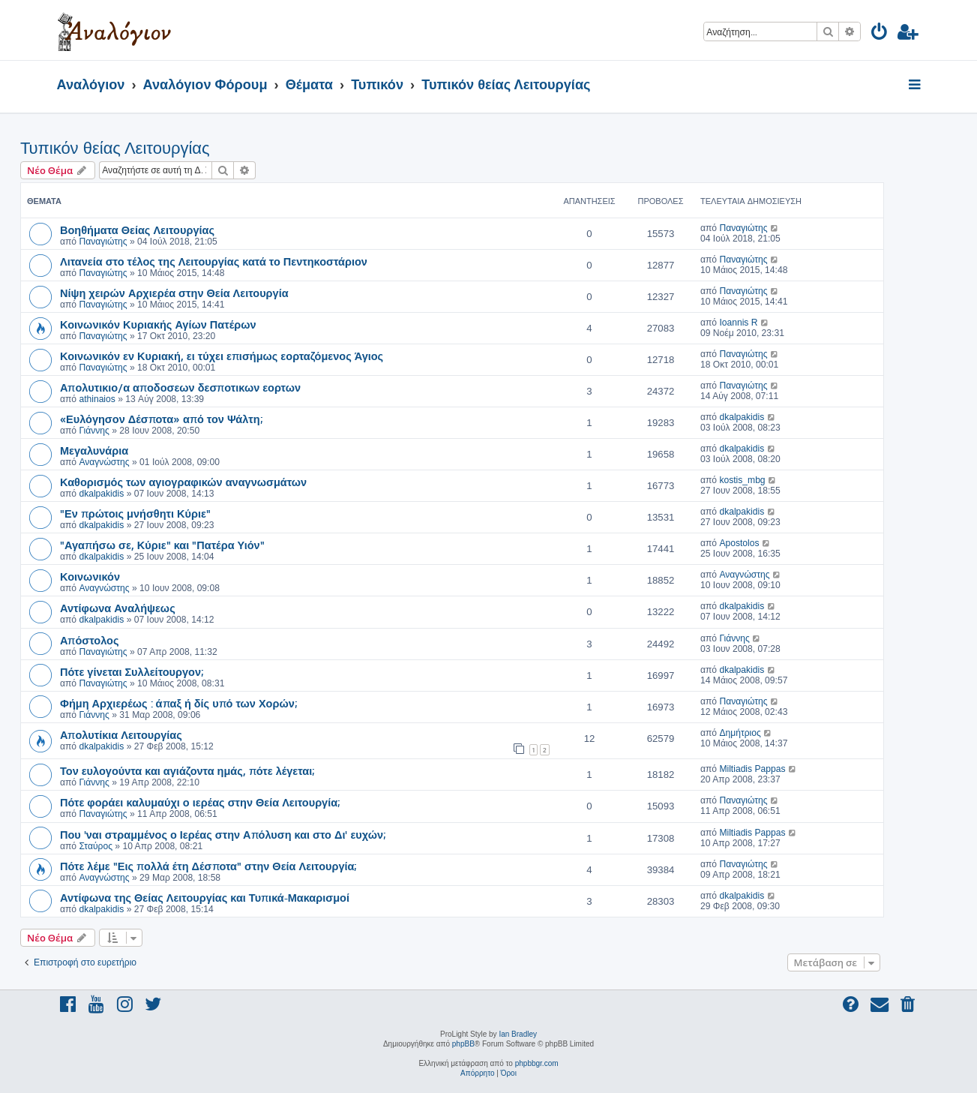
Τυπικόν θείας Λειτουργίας (115, 148)
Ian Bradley (518, 1034)
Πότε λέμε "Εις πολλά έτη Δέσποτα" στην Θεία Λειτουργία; (208, 865)
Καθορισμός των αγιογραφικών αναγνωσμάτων (183, 481)
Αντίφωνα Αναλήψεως (117, 607)
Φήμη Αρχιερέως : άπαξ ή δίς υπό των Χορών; (178, 703)
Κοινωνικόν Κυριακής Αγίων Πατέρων (158, 324)
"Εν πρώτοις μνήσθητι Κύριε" (135, 513)
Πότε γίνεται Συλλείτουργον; (131, 671)
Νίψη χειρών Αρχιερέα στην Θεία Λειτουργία (174, 292)
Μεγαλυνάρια (94, 450)
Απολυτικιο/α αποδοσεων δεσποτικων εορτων (180, 387)
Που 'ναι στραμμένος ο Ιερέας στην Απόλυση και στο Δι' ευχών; (222, 834)
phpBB (463, 1044)
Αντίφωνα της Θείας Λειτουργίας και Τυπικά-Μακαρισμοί (204, 897)
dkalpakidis (741, 417)
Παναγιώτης (103, 241)
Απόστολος (89, 640)
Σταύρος (95, 846)
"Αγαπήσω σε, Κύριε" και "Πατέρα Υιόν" (162, 544)
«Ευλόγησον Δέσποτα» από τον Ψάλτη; (161, 418)
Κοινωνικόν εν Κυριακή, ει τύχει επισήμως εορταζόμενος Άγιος (221, 355)
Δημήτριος (739, 733)
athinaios (97, 399)
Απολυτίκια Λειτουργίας (121, 734)
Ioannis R (738, 322)
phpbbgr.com (537, 1063)
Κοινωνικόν (90, 576)
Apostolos (739, 543)
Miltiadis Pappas (752, 769)
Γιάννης (94, 430)
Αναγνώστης (104, 462)
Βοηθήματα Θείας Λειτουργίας (137, 229)
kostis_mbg (742, 480)
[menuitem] (880, 34)
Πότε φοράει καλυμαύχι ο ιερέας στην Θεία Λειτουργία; (200, 802)
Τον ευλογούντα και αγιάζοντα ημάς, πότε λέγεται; (187, 770)
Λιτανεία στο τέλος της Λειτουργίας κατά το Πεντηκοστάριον (213, 261)
